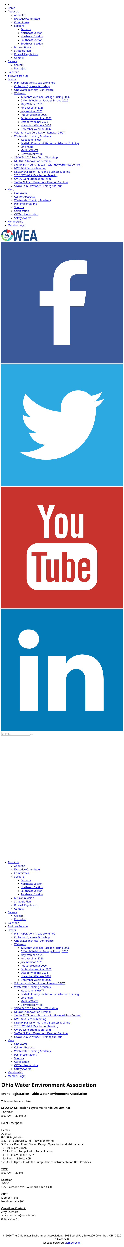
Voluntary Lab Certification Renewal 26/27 (39, 132)
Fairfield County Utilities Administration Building (50, 143)
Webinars (20, 93)
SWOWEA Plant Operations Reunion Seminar (41, 182)
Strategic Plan (22, 50)
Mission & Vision (24, 47)
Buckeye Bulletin (18, 75)
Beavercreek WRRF (32, 154)
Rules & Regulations (26, 54)
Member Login (17, 225)
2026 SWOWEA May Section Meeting (36, 175)
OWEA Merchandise (26, 214)
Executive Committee (27, 18)
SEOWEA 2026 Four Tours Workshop (36, 157)
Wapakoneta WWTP (32, 139)
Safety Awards (22, 218)
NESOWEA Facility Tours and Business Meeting (42, 171)
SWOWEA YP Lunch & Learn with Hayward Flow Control (47, 164)
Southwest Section (32, 43)
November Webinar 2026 (36, 125)
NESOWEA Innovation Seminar (32, 161)
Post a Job (20, 68)
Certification (21, 211)
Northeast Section (31, 33)
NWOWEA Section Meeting (30, 168)
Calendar (13, 72)
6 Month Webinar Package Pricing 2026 (44, 100)
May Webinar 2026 (32, 104)
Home (11, 8)
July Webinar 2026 (31, 111)
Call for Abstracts (24, 196)
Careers (12, 61)
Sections (19, 26)
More (11, 189)
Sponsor (19, 207)
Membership (15, 221)
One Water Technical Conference (34, 90)
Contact (19, 58)
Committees (21, 22)
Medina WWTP (29, 150)
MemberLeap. (72, 1242)
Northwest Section (32, 36)
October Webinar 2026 (34, 122)
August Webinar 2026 (34, 115)
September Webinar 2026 (36, 118)
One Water (20, 193)
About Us (13, 11)
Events (12, 79)
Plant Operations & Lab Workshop (34, 82)
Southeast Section (31, 40)
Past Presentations (25, 204)
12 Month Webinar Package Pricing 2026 (45, 97)
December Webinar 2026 (36, 129)
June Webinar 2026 (32, 107)
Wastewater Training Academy (32, 136)
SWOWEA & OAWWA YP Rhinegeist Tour (38, 186)
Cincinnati (27, 147)
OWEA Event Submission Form (32, 179)
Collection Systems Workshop (32, 86)
